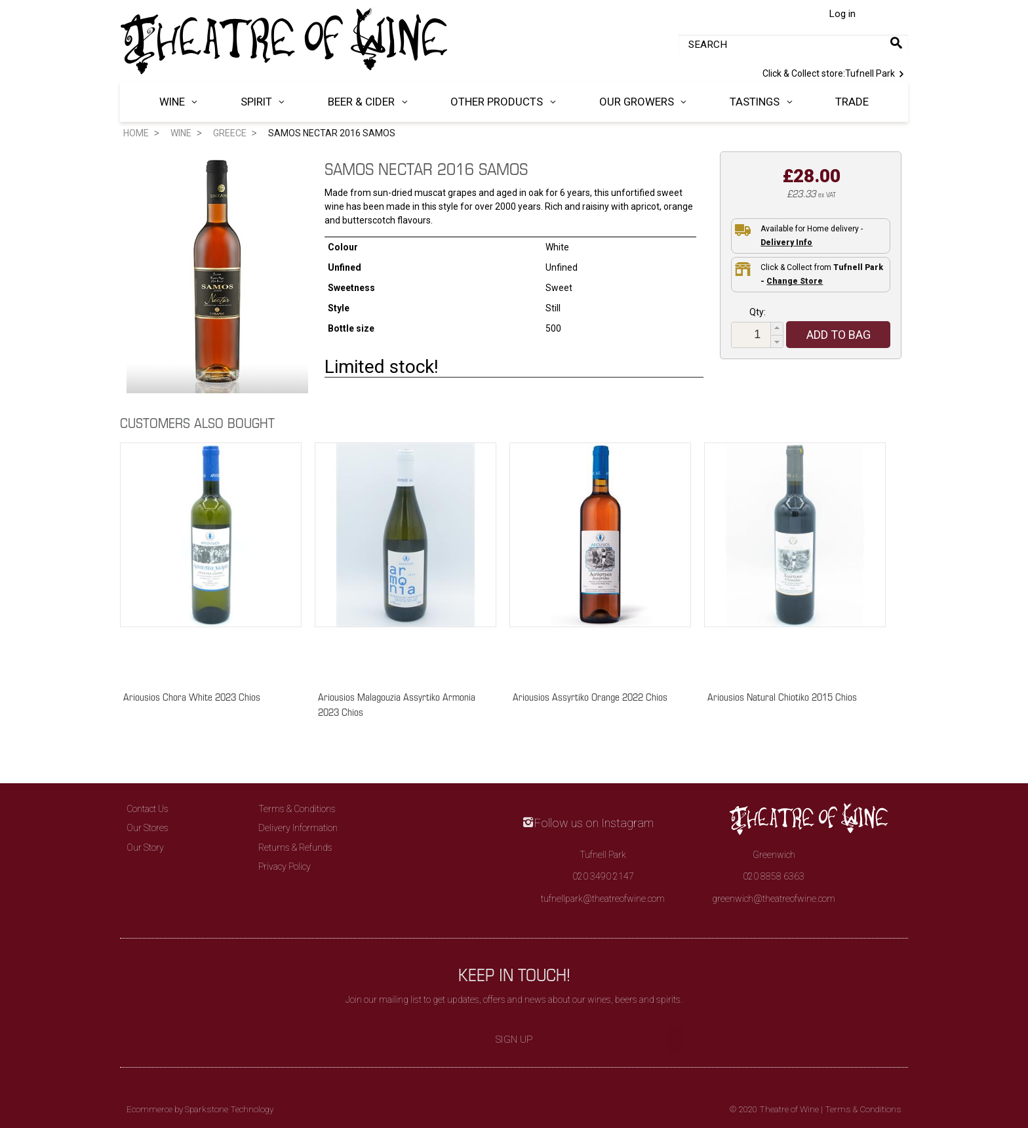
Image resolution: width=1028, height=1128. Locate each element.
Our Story (145, 847)
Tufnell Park (835, 73)
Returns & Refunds (295, 847)
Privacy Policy (284, 866)
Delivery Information (298, 828)
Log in (842, 14)
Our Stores (147, 828)
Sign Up (514, 1039)
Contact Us (147, 809)
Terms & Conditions (297, 809)
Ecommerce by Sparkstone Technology (200, 1109)
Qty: (757, 312)
